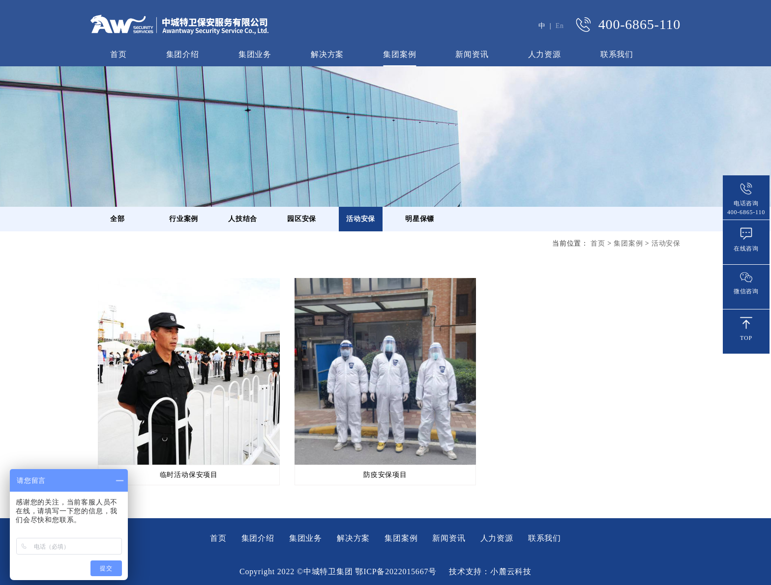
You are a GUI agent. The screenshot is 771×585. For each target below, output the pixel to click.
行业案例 (183, 219)
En (560, 25)
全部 (117, 219)
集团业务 (254, 54)
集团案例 (399, 54)
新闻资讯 (471, 54)
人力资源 (544, 54)
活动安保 (360, 219)
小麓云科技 (511, 571)
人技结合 (242, 219)
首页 (118, 54)
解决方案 (327, 54)
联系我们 (616, 54)
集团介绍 (182, 54)
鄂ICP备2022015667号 (396, 571)
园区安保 (301, 219)
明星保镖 (419, 219)
